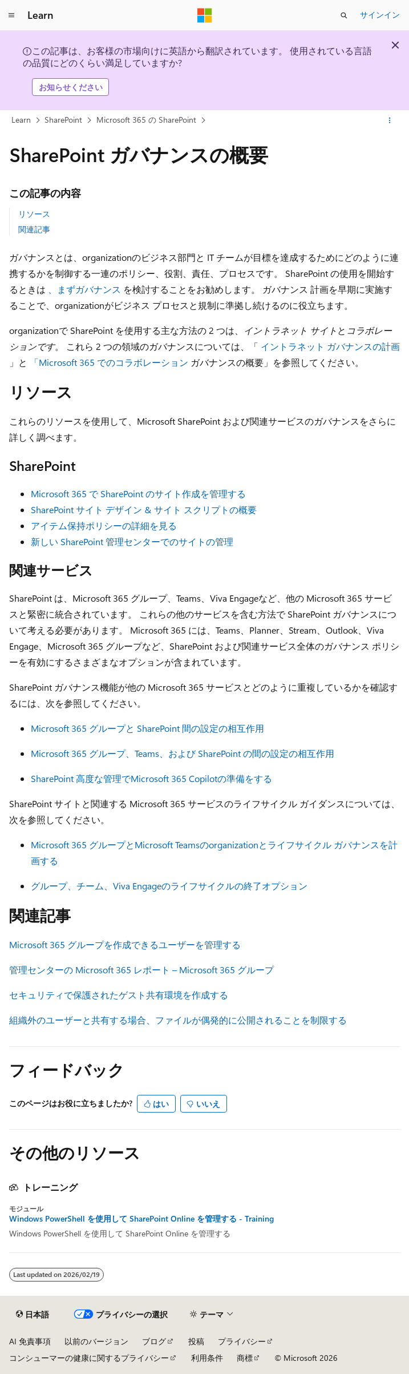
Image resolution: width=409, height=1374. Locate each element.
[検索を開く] (344, 15)
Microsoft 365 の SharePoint (146, 119)
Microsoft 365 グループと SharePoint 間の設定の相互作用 (147, 728)
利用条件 (207, 1357)
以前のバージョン (96, 1341)
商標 (245, 1357)
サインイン (380, 14)
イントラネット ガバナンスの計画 (330, 346)
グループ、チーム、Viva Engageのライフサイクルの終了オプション (169, 886)
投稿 (196, 1341)
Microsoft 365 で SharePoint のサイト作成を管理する (138, 493)
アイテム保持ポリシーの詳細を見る (104, 525)
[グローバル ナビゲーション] (11, 15)
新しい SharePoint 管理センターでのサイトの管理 (132, 541)
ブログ (154, 1341)
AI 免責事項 (30, 1341)
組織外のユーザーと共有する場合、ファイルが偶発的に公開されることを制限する (178, 1020)
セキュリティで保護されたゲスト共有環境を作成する (118, 995)
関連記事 (34, 229)
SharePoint (63, 119)
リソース (34, 213)
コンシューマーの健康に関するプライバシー (89, 1357)
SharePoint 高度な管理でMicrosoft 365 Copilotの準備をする (151, 778)
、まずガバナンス (84, 289)
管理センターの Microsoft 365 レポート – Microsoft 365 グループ (141, 970)
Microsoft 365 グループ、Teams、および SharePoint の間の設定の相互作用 (182, 753)
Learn (21, 119)
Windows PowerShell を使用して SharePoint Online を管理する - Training (141, 1219)
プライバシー (242, 1341)
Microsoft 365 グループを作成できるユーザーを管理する (125, 944)
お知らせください (71, 87)
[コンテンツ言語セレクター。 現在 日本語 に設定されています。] (32, 1314)
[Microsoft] (204, 15)
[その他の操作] (390, 120)
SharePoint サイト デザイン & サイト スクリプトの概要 (144, 509)
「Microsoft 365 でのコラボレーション (109, 362)
